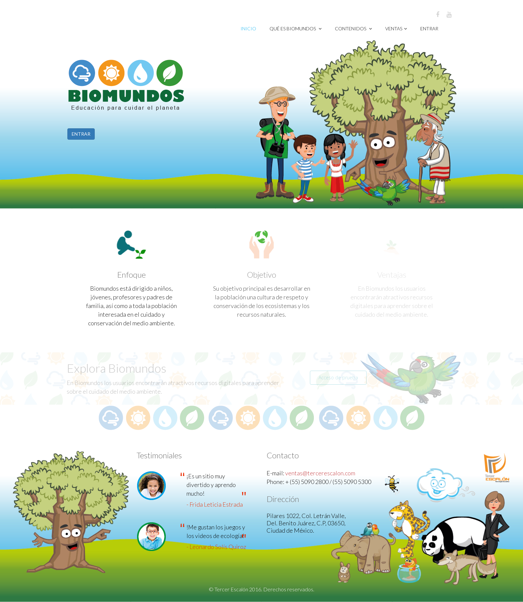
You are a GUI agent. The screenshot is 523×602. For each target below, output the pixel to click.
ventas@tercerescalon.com (320, 473)
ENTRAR (80, 134)
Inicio (248, 28)
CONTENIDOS (353, 28)
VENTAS (396, 28)
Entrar (429, 28)
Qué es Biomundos (296, 28)
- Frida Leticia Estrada (214, 504)
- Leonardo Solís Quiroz (216, 546)
